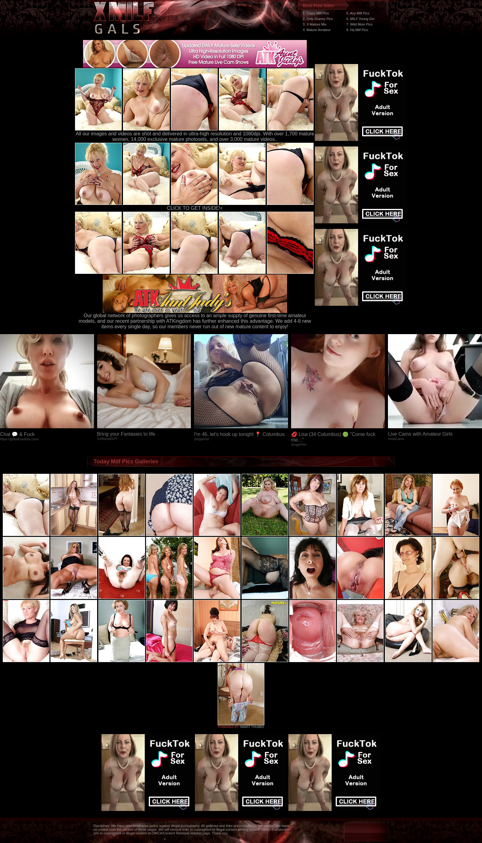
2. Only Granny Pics (318, 19)
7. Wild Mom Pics (359, 24)
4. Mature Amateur (317, 30)
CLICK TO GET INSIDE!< (195, 208)
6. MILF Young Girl (360, 19)
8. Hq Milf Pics (357, 30)
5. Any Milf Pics (357, 13)
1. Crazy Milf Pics (316, 13)
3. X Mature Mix (314, 24)
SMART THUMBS (252, 727)
